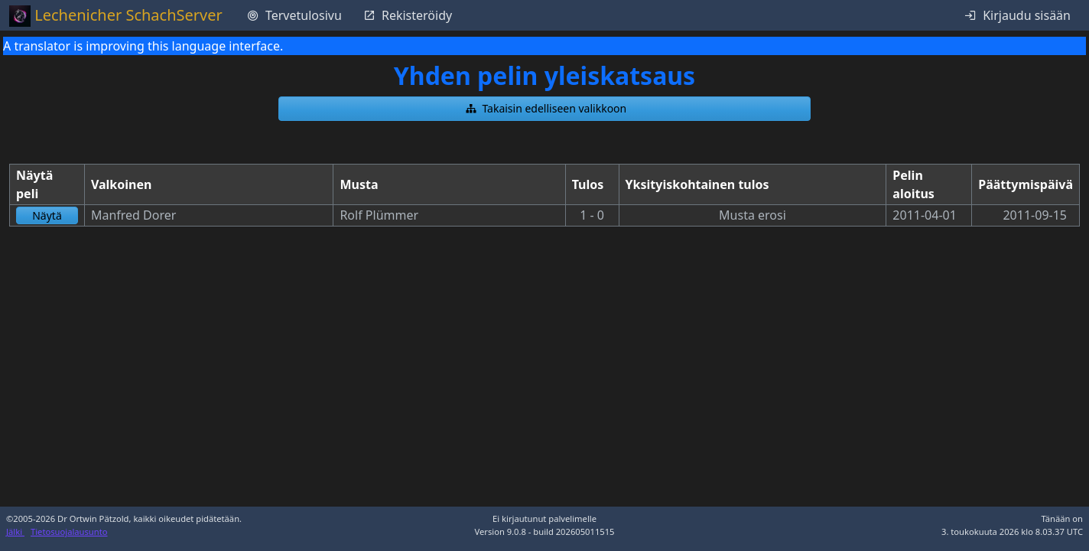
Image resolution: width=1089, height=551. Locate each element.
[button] (544, 108)
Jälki (15, 531)
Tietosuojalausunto (69, 531)
